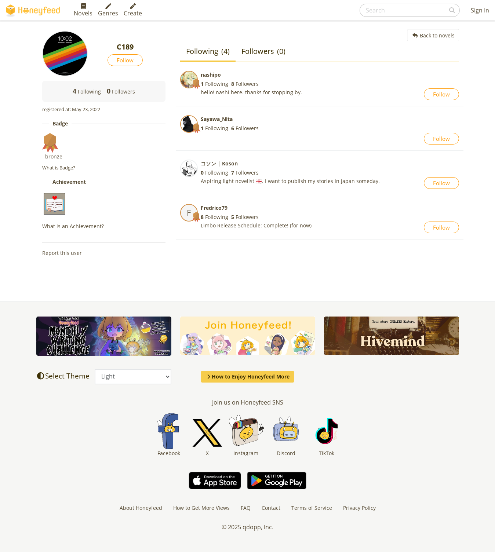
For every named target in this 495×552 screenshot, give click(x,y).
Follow (125, 60)
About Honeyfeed (141, 507)
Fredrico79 (214, 207)
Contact (271, 507)
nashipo (211, 74)
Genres (108, 10)
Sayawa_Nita (217, 119)
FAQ (246, 507)
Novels (83, 10)
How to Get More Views (201, 507)
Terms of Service (311, 507)
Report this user (62, 252)
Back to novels (433, 35)
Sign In (480, 10)
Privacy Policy (359, 507)
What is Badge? (58, 167)
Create (133, 10)
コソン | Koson (219, 163)
